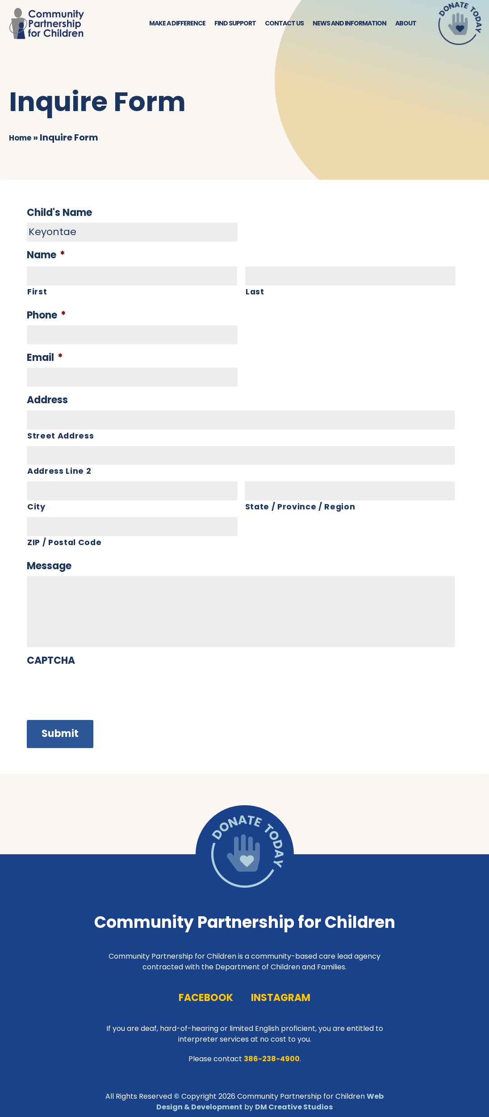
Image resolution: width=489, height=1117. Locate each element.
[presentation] (95, 782)
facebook (206, 994)
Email (45, 357)
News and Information (349, 22)
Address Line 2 (59, 470)
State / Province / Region (301, 506)
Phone (46, 314)
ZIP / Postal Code (65, 541)
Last (255, 290)
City (36, 506)
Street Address (61, 435)
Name (46, 254)
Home (22, 136)
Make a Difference (177, 22)
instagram (280, 994)
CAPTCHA (51, 660)
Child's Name (59, 212)
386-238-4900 (272, 1054)
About (405, 22)
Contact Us (284, 22)
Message (49, 565)
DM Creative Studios (294, 1102)
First (37, 290)
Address (47, 399)
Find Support (235, 22)
